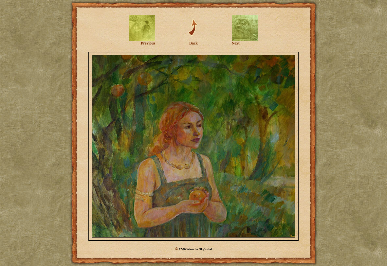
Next (245, 41)
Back (193, 41)
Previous (142, 41)
